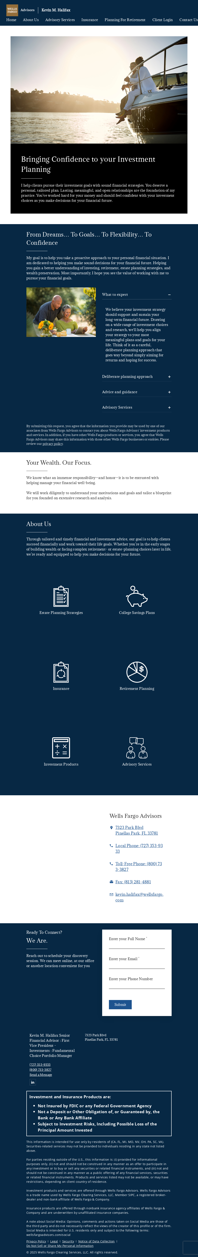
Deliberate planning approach (127, 376)
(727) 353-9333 (40, 1065)
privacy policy (53, 444)
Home (11, 19)
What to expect (115, 294)
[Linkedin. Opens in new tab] (33, 1082)
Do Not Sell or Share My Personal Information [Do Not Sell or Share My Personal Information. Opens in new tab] (60, 1246)
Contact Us (188, 19)
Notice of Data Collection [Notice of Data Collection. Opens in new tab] (96, 1241)
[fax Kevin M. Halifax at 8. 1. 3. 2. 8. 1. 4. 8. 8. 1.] (133, 881)
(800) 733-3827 (40, 1070)
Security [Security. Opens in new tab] (68, 1241)
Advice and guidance (119, 392)
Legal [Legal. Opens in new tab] (54, 1241)
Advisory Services (60, 19)
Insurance (89, 19)
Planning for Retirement (125, 19)
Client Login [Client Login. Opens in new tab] (162, 19)
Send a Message (41, 1075)
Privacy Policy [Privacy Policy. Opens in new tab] (36, 1241)
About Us (31, 19)
